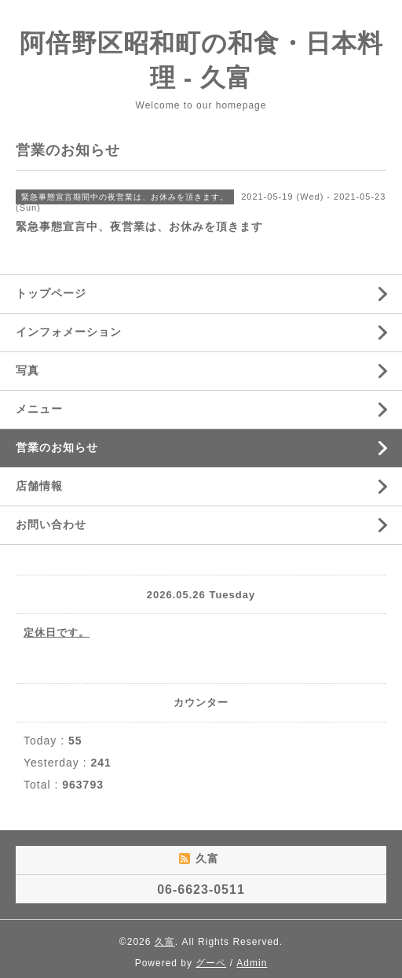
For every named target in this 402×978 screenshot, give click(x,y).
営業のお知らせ (57, 447)
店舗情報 (39, 486)
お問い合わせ (51, 524)
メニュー (39, 409)
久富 (165, 941)
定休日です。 (57, 632)
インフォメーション (69, 331)
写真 (27, 370)
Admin (251, 963)
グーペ (211, 963)
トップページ (51, 293)
